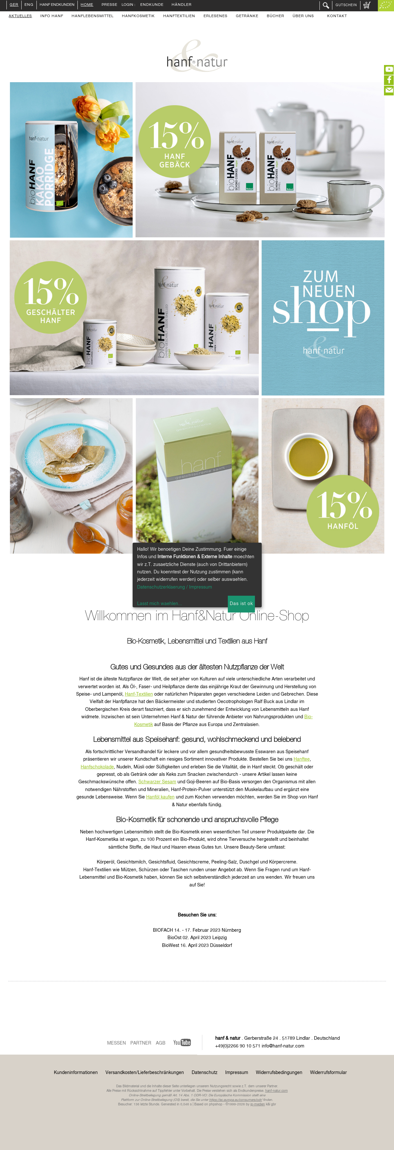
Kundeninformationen (76, 1072)
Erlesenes (215, 16)
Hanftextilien (179, 16)
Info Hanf (51, 16)
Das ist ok (241, 604)
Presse (109, 5)
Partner (140, 1043)
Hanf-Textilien (139, 694)
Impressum (236, 1072)
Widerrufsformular (328, 1072)
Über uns (303, 16)
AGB (161, 1043)
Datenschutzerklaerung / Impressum (174, 587)
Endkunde (152, 5)
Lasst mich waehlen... (159, 604)
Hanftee (302, 759)
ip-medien (257, 1104)
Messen (116, 1043)
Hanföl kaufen (160, 797)
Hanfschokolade (97, 767)
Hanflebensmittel (93, 16)
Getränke (247, 16)
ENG (29, 5)
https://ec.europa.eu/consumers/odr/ (235, 1099)
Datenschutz (204, 1072)
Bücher (275, 16)
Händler (182, 5)
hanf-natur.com (276, 1090)
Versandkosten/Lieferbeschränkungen (145, 1072)
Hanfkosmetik (138, 16)
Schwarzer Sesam (157, 782)
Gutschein (346, 5)
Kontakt (337, 16)
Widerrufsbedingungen (279, 1072)
